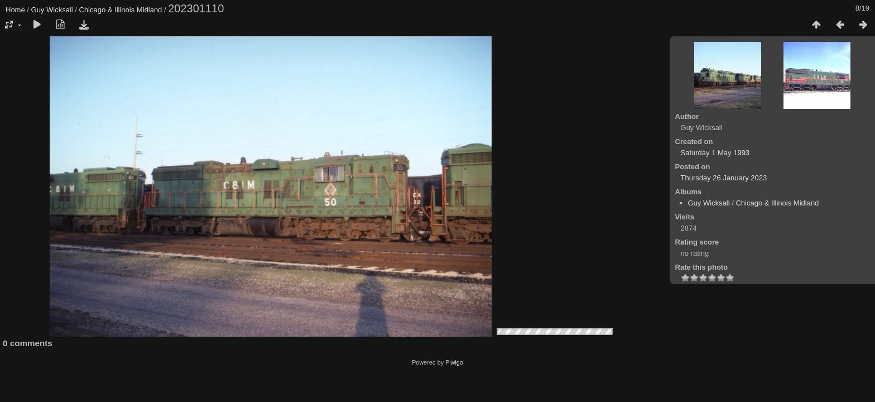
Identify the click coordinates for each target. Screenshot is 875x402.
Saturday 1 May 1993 (715, 153)
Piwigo (454, 362)
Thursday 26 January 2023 (724, 178)
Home (15, 10)
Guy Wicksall (52, 10)
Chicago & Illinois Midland (120, 10)
